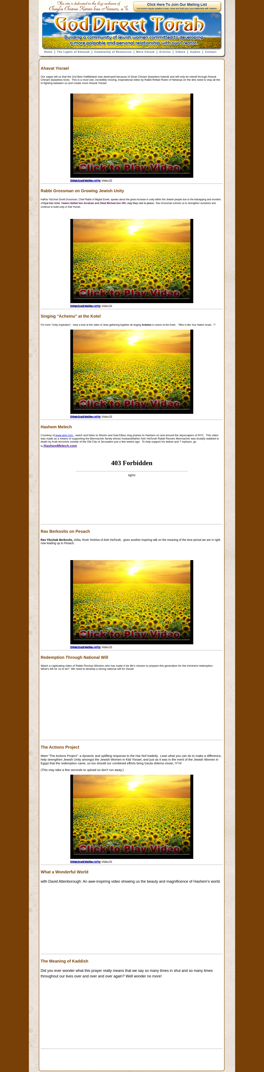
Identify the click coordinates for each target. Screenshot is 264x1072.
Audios (195, 51)
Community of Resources (113, 51)
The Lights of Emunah (73, 51)
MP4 (97, 180)
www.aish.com (64, 435)
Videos (180, 51)
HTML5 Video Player (83, 180)
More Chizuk (145, 51)
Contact (211, 51)
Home (48, 51)
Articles (165, 51)
